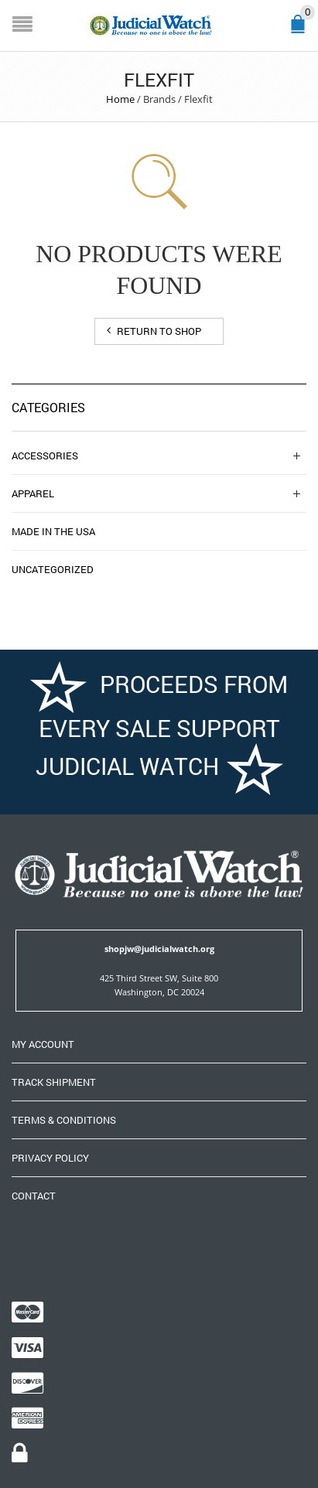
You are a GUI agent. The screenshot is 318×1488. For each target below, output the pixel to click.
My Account (43, 1044)
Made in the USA (53, 531)
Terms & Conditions (64, 1120)
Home (120, 99)
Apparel (33, 493)
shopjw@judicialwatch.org (159, 948)
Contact (34, 1196)
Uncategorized (53, 569)
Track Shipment (54, 1082)
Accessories (45, 455)
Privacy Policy (50, 1158)
